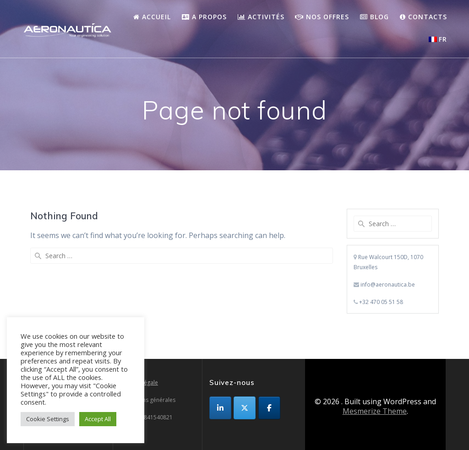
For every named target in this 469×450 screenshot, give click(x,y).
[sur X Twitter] (245, 407)
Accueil (152, 16)
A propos (204, 16)
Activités (261, 16)
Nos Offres (322, 16)
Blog (374, 16)
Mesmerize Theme (375, 411)
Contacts (423, 16)
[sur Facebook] (269, 407)
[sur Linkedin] (220, 407)
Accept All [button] (98, 419)
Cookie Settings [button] (47, 419)
